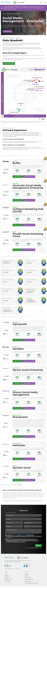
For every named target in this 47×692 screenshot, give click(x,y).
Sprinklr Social (22, 468)
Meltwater (19, 445)
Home (4, 13)
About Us (27, 574)
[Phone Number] (33, 523)
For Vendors (7, 581)
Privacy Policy (23, 535)
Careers (26, 576)
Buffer (17, 163)
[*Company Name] (23, 516)
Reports (6, 578)
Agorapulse (20, 324)
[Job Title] (33, 527)
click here (19, 485)
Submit (38, 546)
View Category (7, 31)
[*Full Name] (23, 519)
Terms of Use (15, 535)
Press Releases (28, 578)
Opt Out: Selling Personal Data (31, 583)
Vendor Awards (8, 579)
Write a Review (17, 176)
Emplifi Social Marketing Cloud (28, 235)
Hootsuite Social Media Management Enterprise (28, 186)
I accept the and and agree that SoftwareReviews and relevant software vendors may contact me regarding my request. (23, 537)
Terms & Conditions (29, 579)
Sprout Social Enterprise (28, 370)
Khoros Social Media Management (25, 394)
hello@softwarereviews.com (36, 548)
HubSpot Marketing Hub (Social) (28, 210)
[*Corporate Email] (14, 523)
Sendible (18, 349)
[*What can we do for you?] (23, 531)
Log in (6, 574)
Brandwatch (20, 417)
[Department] (14, 527)
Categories (7, 576)
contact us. (38, 7)
